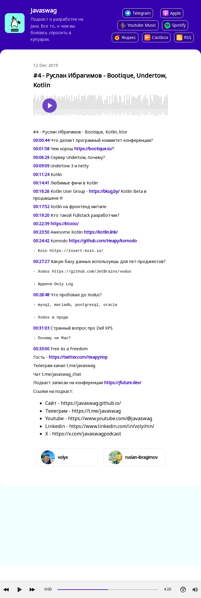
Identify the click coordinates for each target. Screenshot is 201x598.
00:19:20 (41, 215)
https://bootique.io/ (93, 148)
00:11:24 (41, 174)
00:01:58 (41, 148)
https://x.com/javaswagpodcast (86, 433)
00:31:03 (41, 328)
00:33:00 (41, 348)
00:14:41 (41, 183)
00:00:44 (41, 140)
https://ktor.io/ (64, 223)
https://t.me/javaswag (96, 411)
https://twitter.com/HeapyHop (78, 357)
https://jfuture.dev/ (122, 382)
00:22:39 (41, 223)
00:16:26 (41, 191)
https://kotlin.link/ (101, 232)
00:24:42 (41, 241)
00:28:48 (41, 295)
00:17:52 (41, 206)
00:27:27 (41, 261)
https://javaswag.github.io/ (91, 403)
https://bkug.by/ (104, 191)
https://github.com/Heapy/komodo (103, 241)
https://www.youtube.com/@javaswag (110, 418)
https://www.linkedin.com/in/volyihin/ (111, 426)
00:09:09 (41, 166)
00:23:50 (41, 232)
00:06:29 (41, 157)
